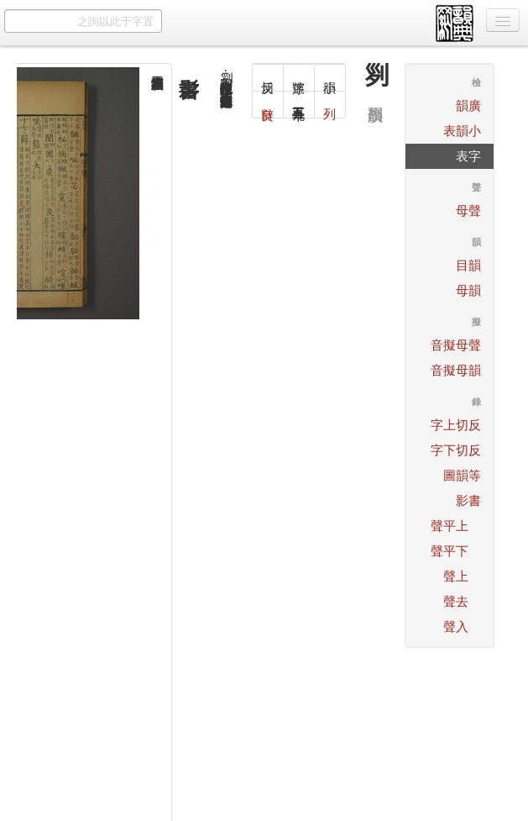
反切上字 (456, 425)
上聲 (455, 576)
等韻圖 (462, 475)
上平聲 (449, 525)
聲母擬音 (456, 345)
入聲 (455, 626)
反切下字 (456, 450)
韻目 (468, 265)
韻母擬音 (456, 370)
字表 (468, 156)
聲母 (468, 210)
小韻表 (462, 131)
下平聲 (449, 551)
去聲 (455, 601)
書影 (468, 500)
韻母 (468, 290)
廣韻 (468, 105)
